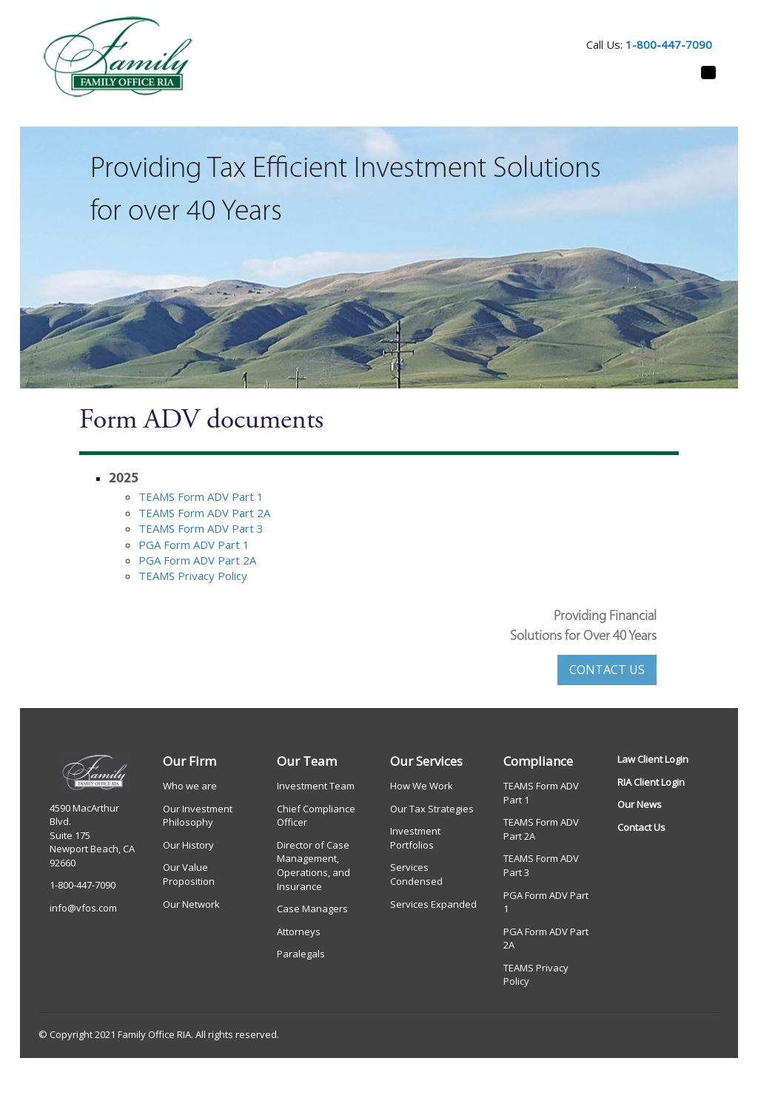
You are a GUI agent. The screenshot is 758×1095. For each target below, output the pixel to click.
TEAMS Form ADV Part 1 (201, 496)
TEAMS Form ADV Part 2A (204, 512)
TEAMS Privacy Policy (192, 575)
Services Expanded (433, 904)
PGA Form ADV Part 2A (197, 560)
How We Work (421, 785)
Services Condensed (416, 874)
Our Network (191, 904)
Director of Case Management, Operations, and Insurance (313, 865)
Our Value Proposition (189, 874)
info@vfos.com (83, 907)
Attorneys (299, 931)
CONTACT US (607, 669)
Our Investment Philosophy (197, 815)
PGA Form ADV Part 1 (193, 544)
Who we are (190, 785)
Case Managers (312, 908)
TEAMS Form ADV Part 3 (201, 528)
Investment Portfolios (415, 838)
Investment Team (316, 785)
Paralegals (301, 953)
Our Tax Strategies (432, 808)
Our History (188, 845)
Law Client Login (652, 759)
